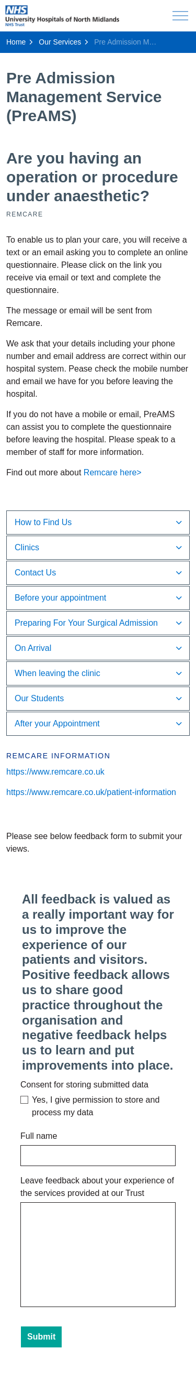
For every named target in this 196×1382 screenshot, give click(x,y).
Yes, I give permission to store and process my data (95, 1106)
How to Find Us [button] (43, 522)
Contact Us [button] (35, 572)
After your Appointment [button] (57, 723)
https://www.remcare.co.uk (55, 771)
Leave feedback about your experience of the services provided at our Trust (97, 1187)
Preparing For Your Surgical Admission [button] (86, 622)
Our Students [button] (39, 698)
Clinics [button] (27, 547)
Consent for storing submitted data (84, 1084)
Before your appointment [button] (60, 597)
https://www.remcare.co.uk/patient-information (91, 792)
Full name (38, 1135)
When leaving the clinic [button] (57, 673)
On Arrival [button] (33, 648)
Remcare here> (113, 472)
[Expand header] (180, 15)
